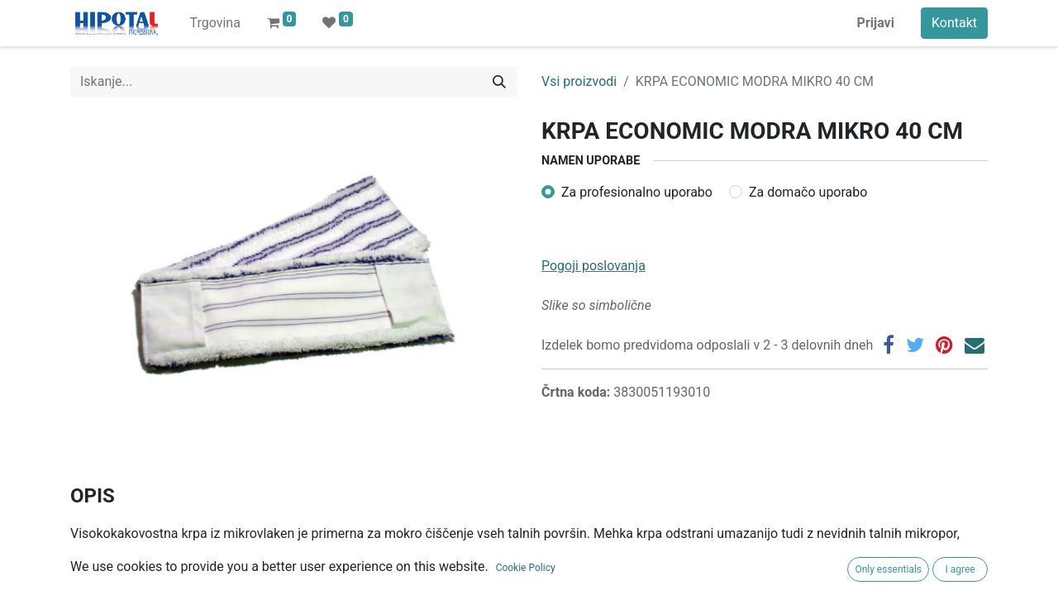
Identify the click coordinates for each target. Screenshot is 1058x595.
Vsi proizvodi (579, 81)
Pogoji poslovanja (593, 266)
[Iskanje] (499, 82)
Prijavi (875, 23)
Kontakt (954, 23)
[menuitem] (214, 23)
